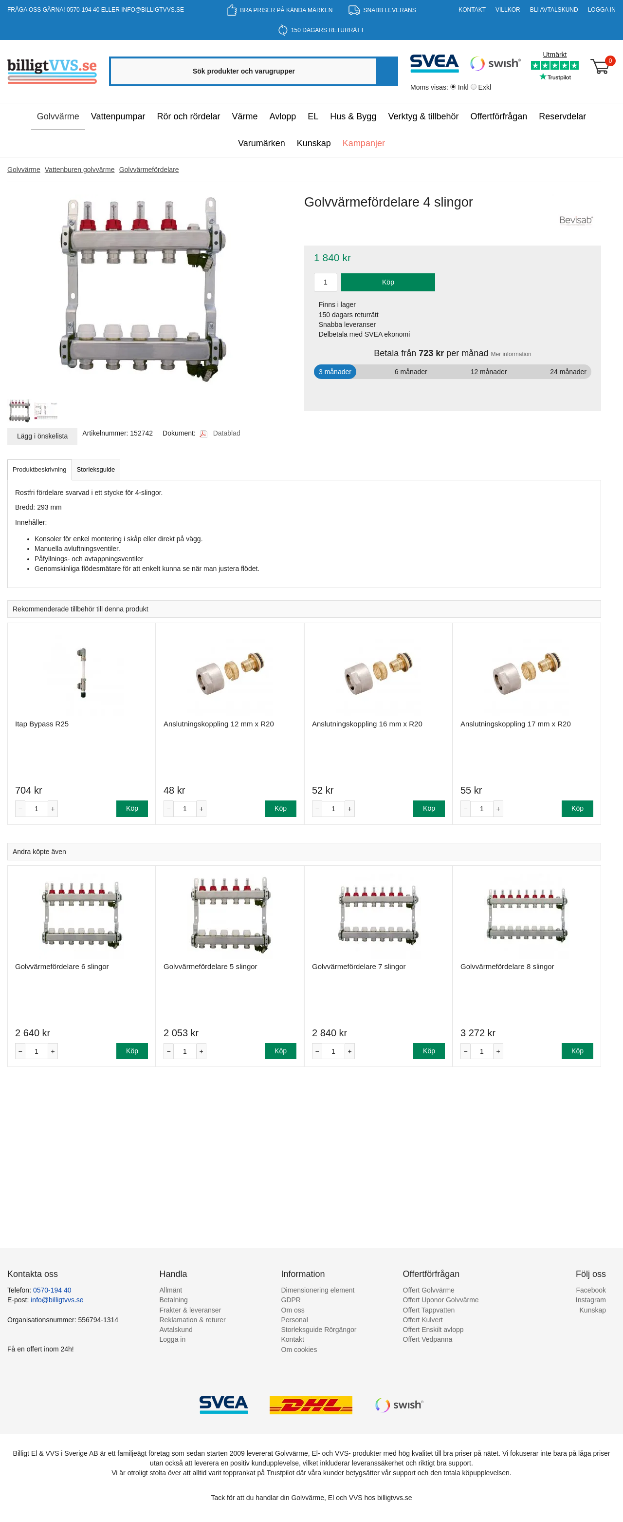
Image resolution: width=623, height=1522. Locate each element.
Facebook (591, 1290)
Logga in (602, 9)
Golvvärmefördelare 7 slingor (359, 966)
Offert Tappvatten (429, 1310)
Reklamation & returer (193, 1320)
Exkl (484, 87)
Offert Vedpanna (428, 1339)
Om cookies (299, 1349)
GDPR (291, 1300)
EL (313, 116)
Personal (294, 1320)
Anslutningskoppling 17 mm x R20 (515, 724)
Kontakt (472, 9)
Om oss (293, 1310)
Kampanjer (364, 143)
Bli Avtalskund (554, 9)
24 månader (568, 372)
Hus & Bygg (353, 116)
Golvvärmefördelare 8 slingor (507, 966)
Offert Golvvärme (429, 1290)
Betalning (174, 1300)
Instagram (591, 1300)
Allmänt (171, 1290)
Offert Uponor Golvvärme (441, 1300)
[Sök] (386, 71)
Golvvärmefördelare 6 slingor (62, 966)
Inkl (463, 87)
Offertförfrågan (498, 116)
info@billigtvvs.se (152, 9)
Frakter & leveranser (190, 1310)
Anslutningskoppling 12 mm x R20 (219, 724)
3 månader (335, 372)
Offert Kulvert (423, 1320)
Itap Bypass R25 (42, 724)
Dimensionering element (318, 1290)
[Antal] (36, 809)
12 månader (489, 372)
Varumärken (261, 143)
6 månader (411, 372)
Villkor (507, 9)
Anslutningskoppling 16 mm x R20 (367, 724)
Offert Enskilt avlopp (433, 1329)
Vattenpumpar (118, 116)
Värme (245, 116)
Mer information (511, 354)
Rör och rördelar (188, 116)
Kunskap (314, 143)
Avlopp (283, 116)
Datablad (220, 433)
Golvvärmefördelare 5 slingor (210, 966)
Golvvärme (58, 116)
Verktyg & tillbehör (423, 116)
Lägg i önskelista (42, 436)
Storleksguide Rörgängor (319, 1329)
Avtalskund (176, 1329)
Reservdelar (562, 116)
